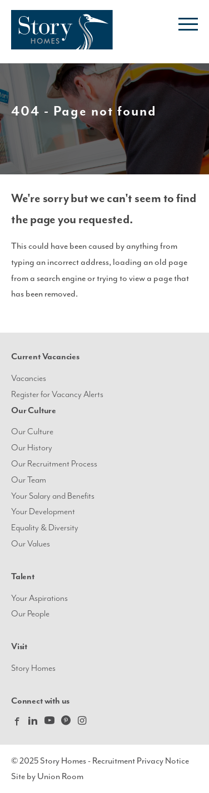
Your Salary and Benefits (52, 496)
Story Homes (33, 668)
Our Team (28, 480)
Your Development (43, 511)
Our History (31, 448)
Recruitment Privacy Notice (140, 760)
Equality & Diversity (44, 528)
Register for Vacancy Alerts (57, 394)
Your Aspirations (39, 598)
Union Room (60, 776)
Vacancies (28, 378)
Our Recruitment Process (54, 464)
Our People (30, 614)
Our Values (30, 544)
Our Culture (32, 431)
